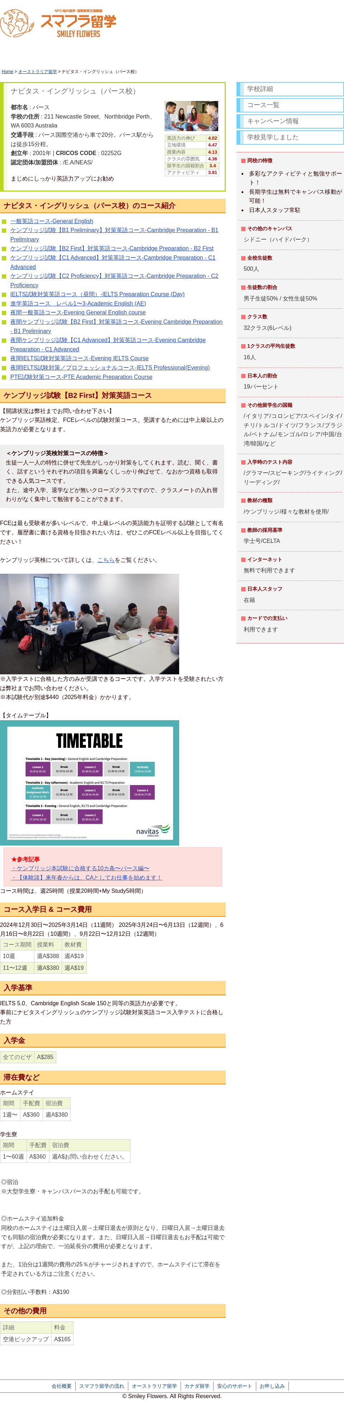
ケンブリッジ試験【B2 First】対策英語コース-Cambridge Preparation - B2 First (112, 248)
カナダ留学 (197, 1386)
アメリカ (279, 56)
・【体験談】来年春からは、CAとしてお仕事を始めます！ (86, 878)
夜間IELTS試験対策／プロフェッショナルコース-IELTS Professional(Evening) (110, 368)
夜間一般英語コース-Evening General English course (78, 312)
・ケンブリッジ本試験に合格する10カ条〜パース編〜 (80, 868)
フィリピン (323, 56)
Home (7, 71)
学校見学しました (273, 137)
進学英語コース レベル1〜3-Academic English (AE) (78, 303)
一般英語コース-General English (51, 221)
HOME (21, 56)
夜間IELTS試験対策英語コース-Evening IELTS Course (79, 358)
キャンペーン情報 (273, 121)
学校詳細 (260, 88)
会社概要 (62, 1386)
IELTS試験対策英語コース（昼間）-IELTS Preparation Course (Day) (97, 294)
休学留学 (64, 56)
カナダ (236, 56)
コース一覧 (263, 105)
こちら (106, 560)
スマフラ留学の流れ (101, 1386)
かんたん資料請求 (331, 21)
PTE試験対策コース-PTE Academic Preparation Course (81, 377)
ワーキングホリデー (122, 56)
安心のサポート (234, 1386)
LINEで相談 (302, 21)
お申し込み (272, 1386)
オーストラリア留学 (37, 71)
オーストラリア (186, 56)
